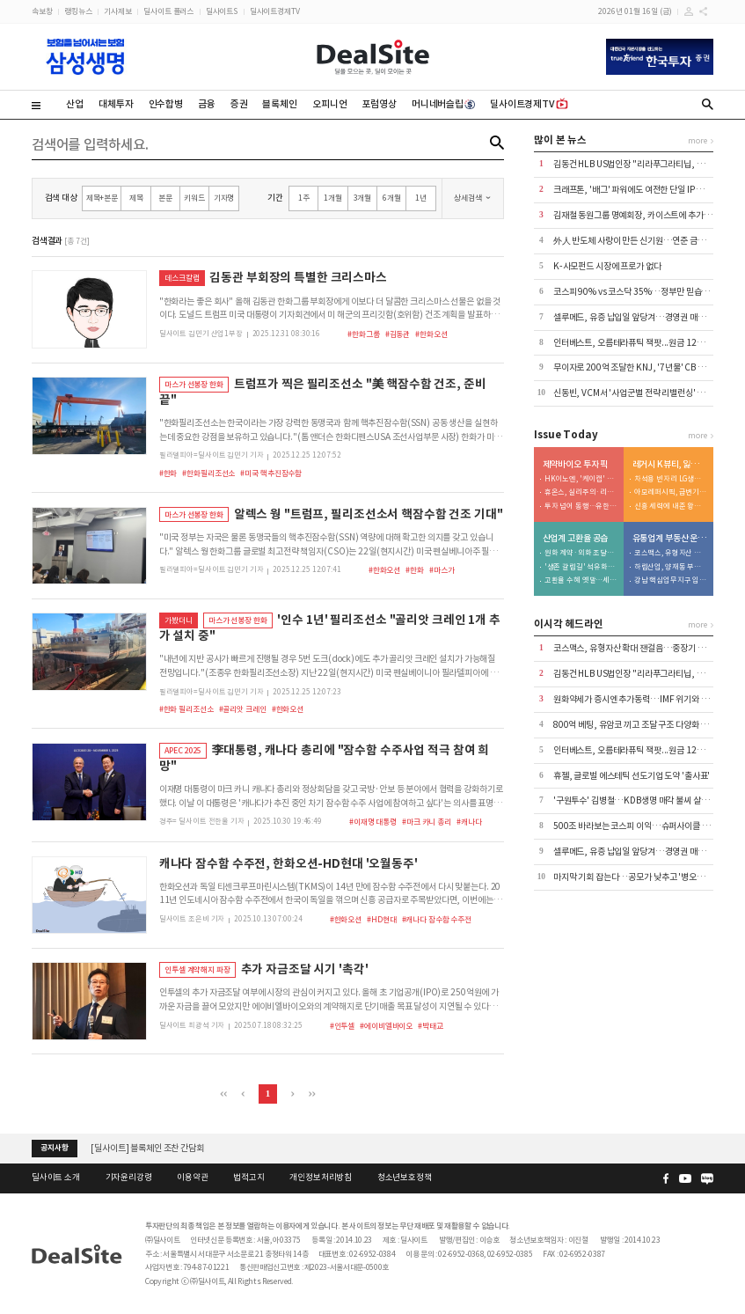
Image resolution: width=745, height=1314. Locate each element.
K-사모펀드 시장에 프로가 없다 (607, 266)
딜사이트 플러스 (168, 11)
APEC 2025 (182, 750)
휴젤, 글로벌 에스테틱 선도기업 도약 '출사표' (631, 776)
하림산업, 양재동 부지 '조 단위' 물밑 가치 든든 (671, 567)
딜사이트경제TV (275, 11)
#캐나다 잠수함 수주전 (436, 919)
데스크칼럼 (181, 278)
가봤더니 (178, 620)
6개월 (392, 197)
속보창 (42, 11)
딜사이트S (221, 11)
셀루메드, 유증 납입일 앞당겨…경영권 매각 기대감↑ (646, 317)
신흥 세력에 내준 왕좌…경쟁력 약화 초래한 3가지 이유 (671, 506)
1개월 (333, 197)
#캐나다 (468, 821)
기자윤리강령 (129, 1177)
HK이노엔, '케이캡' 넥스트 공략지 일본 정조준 (581, 479)
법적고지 (248, 1177)
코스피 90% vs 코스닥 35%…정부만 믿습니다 (635, 291)
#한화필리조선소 (208, 473)
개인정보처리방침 (320, 1177)
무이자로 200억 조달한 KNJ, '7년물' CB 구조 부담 (642, 367)
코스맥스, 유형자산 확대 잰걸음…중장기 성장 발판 (671, 553)
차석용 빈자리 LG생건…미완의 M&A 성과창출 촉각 (671, 479)
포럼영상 (379, 104)
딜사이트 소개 (56, 1177)
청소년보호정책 (404, 1177)
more (697, 140)
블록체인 (279, 104)
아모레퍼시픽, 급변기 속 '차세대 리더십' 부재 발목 (671, 492)
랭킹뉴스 (77, 11)
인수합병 (166, 104)
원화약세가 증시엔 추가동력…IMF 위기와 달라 (635, 699)
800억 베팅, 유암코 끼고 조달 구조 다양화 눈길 (634, 724)
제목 (136, 197)
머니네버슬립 (443, 104)
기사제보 (117, 11)
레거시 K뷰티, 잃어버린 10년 (670, 464)
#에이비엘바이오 (386, 1026)
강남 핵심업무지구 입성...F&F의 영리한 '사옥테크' (671, 580)
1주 (304, 197)
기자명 (224, 197)
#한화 (168, 473)
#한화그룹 (363, 334)
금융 (206, 104)
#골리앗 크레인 (243, 709)
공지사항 (54, 1147)
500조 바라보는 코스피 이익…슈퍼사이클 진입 (635, 826)
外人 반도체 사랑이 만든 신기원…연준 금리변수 (637, 240)
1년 (421, 197)
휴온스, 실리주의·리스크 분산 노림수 (581, 492)
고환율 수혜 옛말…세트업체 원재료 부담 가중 (581, 580)
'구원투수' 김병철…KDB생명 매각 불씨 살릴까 (634, 800)
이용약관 (192, 1177)
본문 (165, 197)
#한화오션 (431, 334)
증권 (239, 104)
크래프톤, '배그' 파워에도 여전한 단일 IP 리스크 (636, 189)
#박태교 (430, 1026)
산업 (75, 104)
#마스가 (441, 570)
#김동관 (397, 334)
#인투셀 (342, 1026)
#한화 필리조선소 (186, 709)
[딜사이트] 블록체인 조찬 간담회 (147, 1148)
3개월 (363, 197)
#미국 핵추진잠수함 (271, 473)
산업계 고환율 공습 (576, 538)
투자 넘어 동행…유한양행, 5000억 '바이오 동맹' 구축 (581, 506)
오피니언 (329, 104)
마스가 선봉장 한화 (193, 384)
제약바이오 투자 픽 (576, 464)
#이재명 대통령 (373, 821)
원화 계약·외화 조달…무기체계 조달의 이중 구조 (581, 553)
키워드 (194, 197)
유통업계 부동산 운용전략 (670, 538)
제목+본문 (102, 197)
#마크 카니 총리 (426, 821)
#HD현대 (381, 919)
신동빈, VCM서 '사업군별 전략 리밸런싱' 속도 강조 (641, 393)
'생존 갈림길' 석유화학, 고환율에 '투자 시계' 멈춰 (581, 567)
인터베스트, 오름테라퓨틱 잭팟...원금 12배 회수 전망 (646, 343)
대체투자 (116, 104)
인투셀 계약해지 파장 (197, 969)
